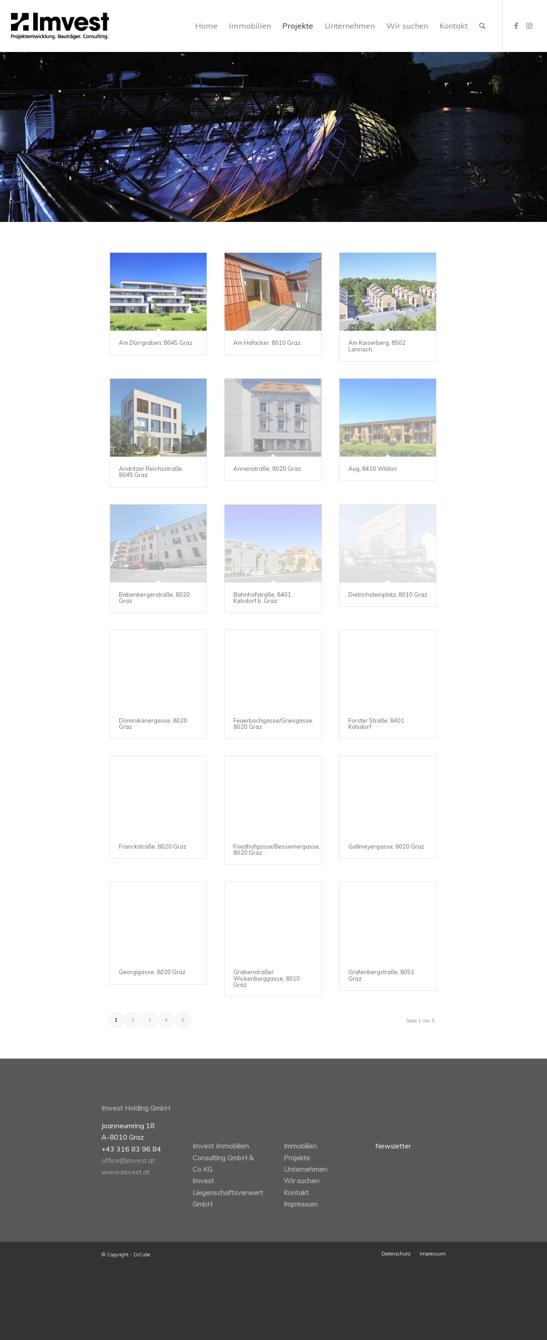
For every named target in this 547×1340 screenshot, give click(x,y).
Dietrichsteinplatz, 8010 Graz (387, 594)
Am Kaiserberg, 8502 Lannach (377, 345)
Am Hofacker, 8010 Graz (266, 342)
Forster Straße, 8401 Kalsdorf (376, 723)
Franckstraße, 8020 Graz (152, 846)
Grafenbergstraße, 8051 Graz (381, 975)
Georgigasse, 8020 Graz (152, 971)
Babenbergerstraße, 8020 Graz (154, 597)
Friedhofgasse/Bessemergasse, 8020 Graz (276, 849)
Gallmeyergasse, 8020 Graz (386, 846)
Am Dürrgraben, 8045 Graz (155, 342)
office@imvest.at (128, 1160)
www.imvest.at (125, 1172)
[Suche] (482, 26)
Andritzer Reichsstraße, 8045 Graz (151, 471)
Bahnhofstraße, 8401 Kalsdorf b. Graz (262, 597)
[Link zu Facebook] (516, 25)
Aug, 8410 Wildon (372, 468)
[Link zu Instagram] (529, 25)
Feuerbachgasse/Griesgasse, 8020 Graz (273, 723)
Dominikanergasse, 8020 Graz (153, 723)
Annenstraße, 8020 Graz (267, 468)
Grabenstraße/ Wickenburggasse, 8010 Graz (266, 978)
